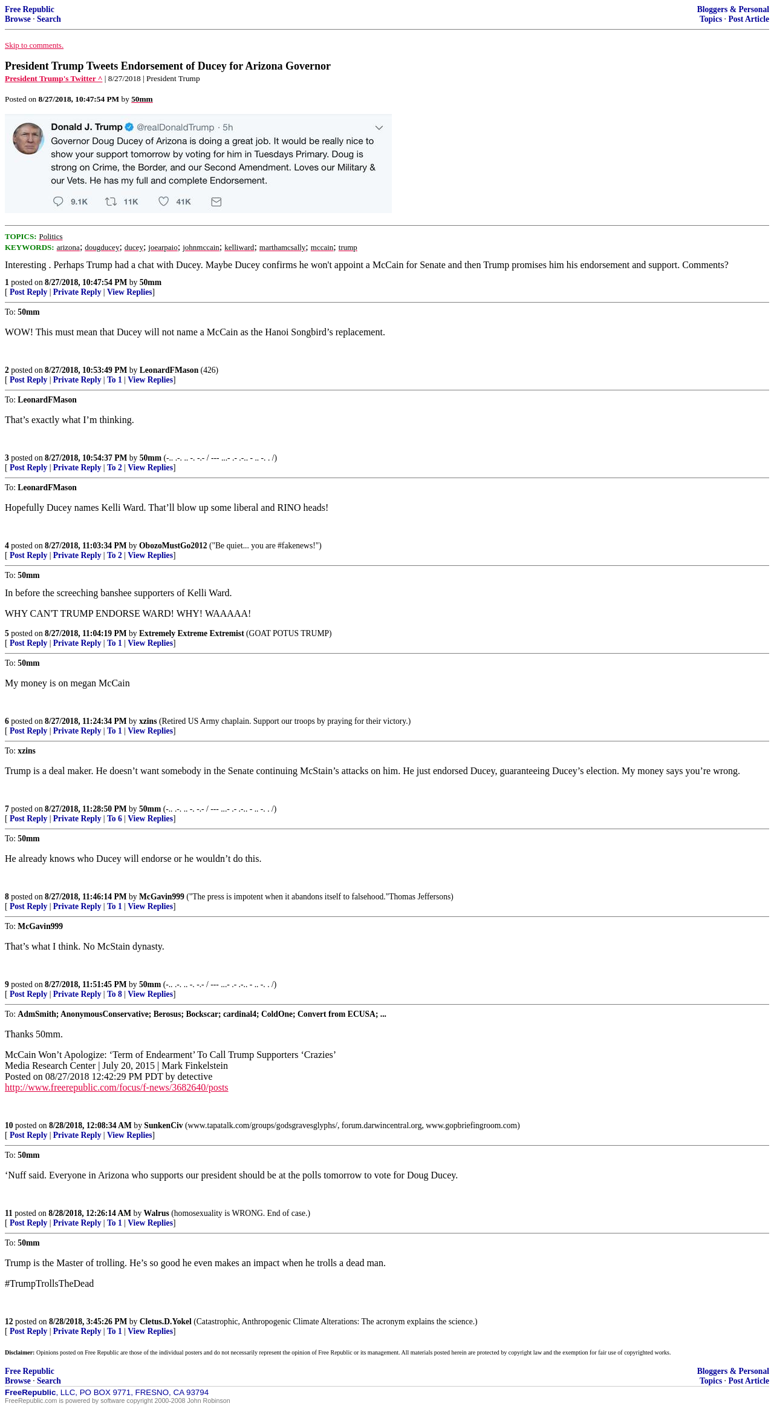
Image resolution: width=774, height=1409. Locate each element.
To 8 (114, 994)
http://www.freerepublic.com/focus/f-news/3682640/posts (117, 1087)
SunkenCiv (163, 1125)
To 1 (114, 379)
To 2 (114, 467)
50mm (150, 282)
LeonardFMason (169, 370)
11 (9, 1213)
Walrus (156, 1213)
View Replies (129, 292)
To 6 (114, 818)
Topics (711, 19)
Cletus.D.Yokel (166, 1321)
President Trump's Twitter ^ (53, 78)
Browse (18, 19)
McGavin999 (161, 896)
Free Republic (29, 9)
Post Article (748, 19)
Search (49, 19)
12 (9, 1321)
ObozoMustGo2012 (173, 545)
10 (9, 1125)
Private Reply (77, 292)
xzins (148, 721)
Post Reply (28, 292)
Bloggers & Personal (733, 9)
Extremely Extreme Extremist (191, 633)
